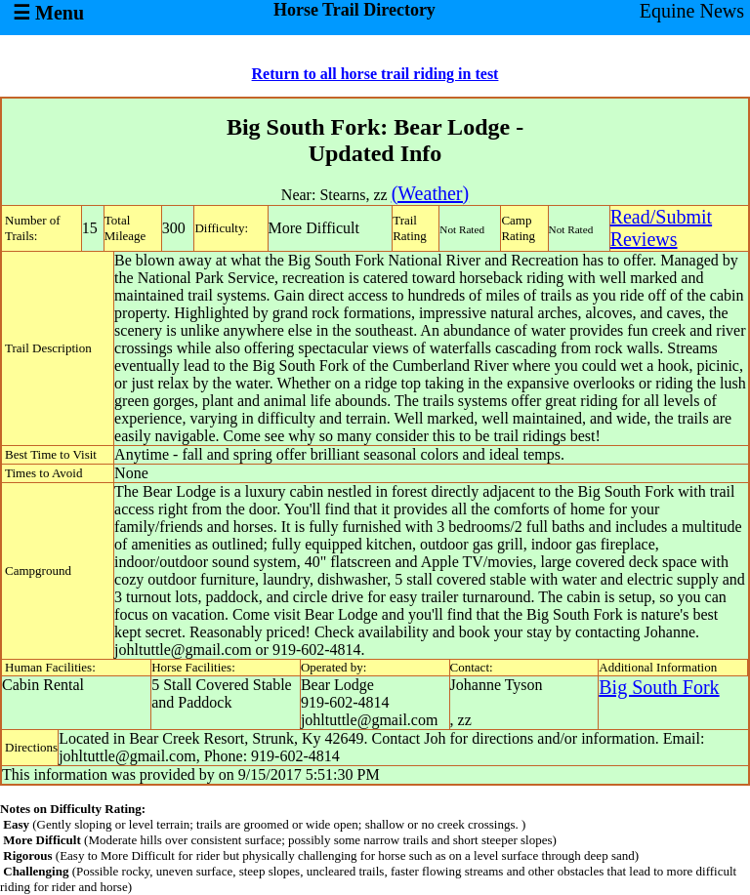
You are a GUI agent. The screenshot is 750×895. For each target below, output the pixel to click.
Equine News (692, 10)
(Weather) (430, 193)
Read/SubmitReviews (661, 228)
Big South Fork (659, 687)
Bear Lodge (337, 684)
